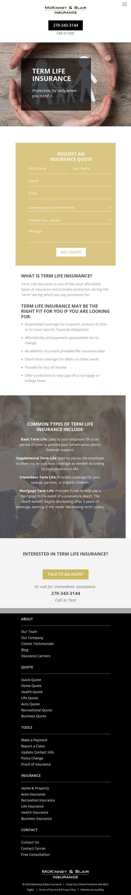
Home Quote (31, 685)
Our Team (29, 631)
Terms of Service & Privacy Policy (57, 889)
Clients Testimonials (37, 643)
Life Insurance (32, 806)
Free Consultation (35, 854)
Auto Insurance (33, 794)
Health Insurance (34, 812)
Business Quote (33, 716)
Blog (24, 649)
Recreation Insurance (38, 800)
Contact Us (30, 842)
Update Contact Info (37, 752)
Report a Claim (33, 746)
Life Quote (29, 698)
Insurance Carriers (35, 656)
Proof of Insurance (36, 764)
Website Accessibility (92, 889)
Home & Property (35, 788)
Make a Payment (34, 740)
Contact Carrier (33, 848)
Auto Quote (30, 704)
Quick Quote (31, 680)
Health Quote (32, 692)
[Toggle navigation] (124, 4)
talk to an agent (65, 579)
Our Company (32, 637)
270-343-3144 (65, 25)
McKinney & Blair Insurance (46, 884)
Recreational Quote (36, 710)
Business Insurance (36, 818)
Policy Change (32, 758)
